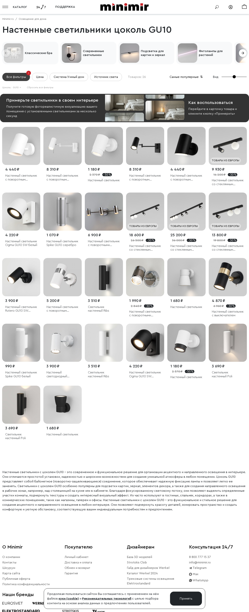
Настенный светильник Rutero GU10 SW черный (21, 309)
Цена (40, 76)
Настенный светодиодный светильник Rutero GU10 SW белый (59, 374)
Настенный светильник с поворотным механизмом (21, 177)
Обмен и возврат (77, 567)
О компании (11, 557)
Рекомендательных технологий (106, 598)
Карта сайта (11, 573)
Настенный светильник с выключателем (228, 313)
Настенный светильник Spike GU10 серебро (62, 243)
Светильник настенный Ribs (98, 308)
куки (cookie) (69, 598)
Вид (215, 76)
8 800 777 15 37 (200, 557)
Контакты (9, 562)
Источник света (106, 76)
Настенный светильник (104, 180)
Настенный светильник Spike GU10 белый (21, 374)
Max (193, 574)
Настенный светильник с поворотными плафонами (104, 243)
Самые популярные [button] (186, 76)
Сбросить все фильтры (40, 87)
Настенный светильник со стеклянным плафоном (228, 182)
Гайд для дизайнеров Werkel (148, 567)
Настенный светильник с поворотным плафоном (62, 177)
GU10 (17, 87)
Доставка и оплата (78, 562)
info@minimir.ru (200, 562)
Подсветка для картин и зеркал (153, 53)
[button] (6, 53)
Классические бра (38, 53)
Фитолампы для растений (211, 53)
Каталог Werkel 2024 (142, 573)
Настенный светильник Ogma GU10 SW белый (21, 243)
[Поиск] (217, 7)
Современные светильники (93, 53)
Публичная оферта (16, 578)
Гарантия (71, 573)
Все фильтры (18, 75)
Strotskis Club (137, 562)
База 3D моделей (139, 557)
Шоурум (8, 567)
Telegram (198, 567)
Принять (186, 598)
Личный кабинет (77, 557)
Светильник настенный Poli (222, 374)
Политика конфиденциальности (26, 584)
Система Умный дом (69, 76)
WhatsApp (198, 580)
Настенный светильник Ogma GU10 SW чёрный (145, 374)
